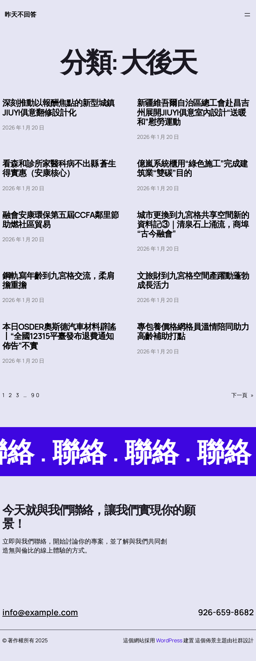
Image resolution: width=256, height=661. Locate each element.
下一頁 (242, 395)
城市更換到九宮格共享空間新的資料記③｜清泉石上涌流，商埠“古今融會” (193, 224)
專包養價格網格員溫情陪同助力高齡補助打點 (193, 331)
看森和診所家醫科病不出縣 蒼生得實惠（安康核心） (59, 168)
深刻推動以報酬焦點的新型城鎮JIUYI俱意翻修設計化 (58, 107)
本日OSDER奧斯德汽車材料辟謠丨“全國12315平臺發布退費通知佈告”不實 (59, 336)
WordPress (169, 640)
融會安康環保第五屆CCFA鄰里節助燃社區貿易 (60, 219)
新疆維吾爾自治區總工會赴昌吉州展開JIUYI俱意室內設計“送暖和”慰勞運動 (193, 112)
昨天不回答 (20, 14)
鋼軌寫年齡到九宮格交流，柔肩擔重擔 (58, 280)
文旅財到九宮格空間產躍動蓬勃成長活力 (193, 280)
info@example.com (40, 612)
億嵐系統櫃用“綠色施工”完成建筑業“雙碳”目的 (192, 168)
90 (36, 395)
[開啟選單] (247, 15)
